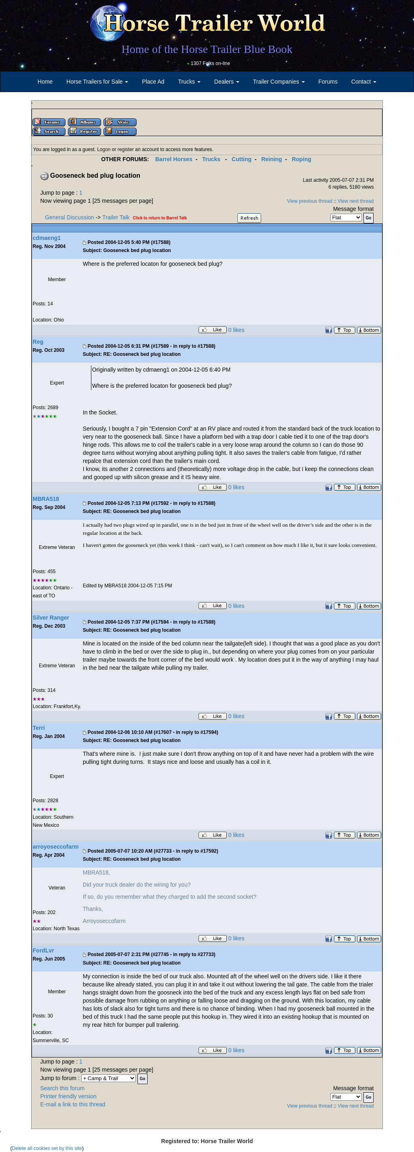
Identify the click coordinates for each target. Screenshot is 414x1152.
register (126, 149)
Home (45, 81)
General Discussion (69, 217)
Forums (327, 81)
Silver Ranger (51, 617)
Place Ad (153, 81)
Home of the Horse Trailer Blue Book (206, 49)
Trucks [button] (189, 81)
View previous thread (309, 201)
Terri (39, 728)
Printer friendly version (68, 1096)
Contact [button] (363, 81)
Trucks (211, 159)
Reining (271, 159)
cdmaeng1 (47, 238)
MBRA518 (46, 499)
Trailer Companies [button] (279, 81)
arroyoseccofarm (56, 846)
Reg (38, 341)
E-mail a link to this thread (73, 1104)
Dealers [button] (226, 81)
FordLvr (43, 950)
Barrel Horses (173, 159)
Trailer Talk (116, 217)
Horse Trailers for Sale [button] (97, 81)
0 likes (236, 330)
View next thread (356, 201)
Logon (103, 149)
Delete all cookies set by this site (47, 1148)
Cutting (241, 159)
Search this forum (62, 1088)
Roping (301, 159)
